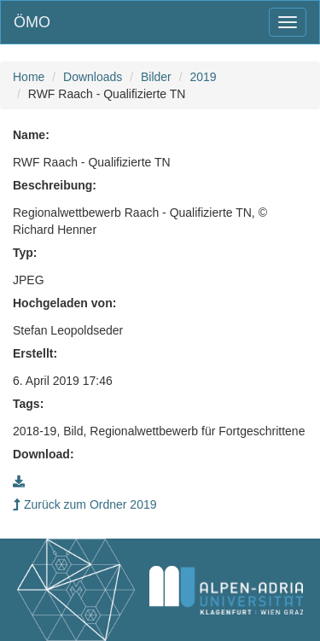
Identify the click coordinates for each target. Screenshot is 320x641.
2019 (202, 77)
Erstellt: (35, 353)
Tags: (28, 404)
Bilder (156, 77)
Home (28, 77)
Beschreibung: (54, 185)
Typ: (25, 252)
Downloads (92, 77)
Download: (43, 454)
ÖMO (32, 22)
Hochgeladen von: (64, 303)
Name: (31, 135)
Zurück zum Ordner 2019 (85, 504)
